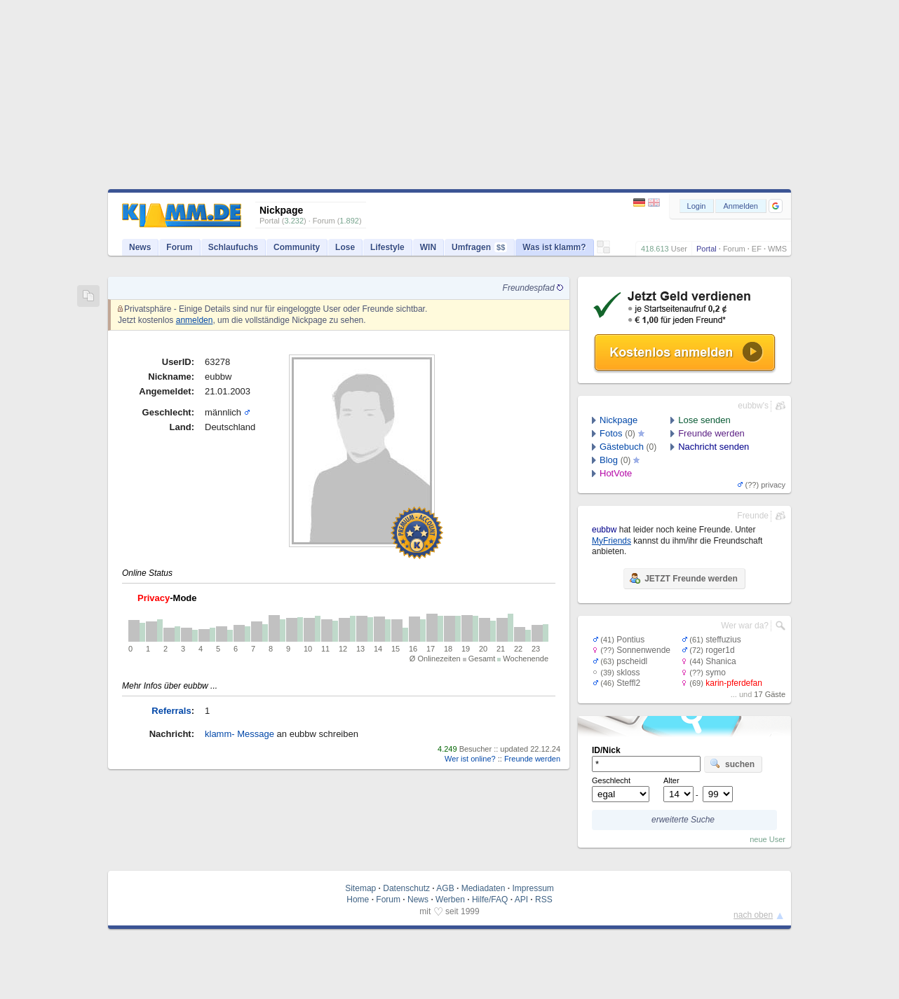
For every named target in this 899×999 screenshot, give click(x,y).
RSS (544, 899)
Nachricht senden (713, 446)
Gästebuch (622, 446)
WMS (777, 248)
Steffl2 (628, 683)
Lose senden (704, 420)
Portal (706, 248)
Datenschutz (406, 888)
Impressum (532, 888)
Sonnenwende (643, 650)
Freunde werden (532, 759)
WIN (428, 247)
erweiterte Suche (683, 820)
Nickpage (618, 420)
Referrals (171, 710)
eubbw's (753, 406)
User (679, 248)
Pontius (630, 640)
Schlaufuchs (233, 247)
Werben (450, 899)
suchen (732, 763)
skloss (628, 672)
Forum (734, 248)
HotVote (616, 473)
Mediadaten (483, 888)
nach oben (753, 915)
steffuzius (723, 640)
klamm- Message (239, 734)
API (521, 899)
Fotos (611, 433)
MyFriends (611, 541)
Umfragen (479, 247)
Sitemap (360, 888)
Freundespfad (533, 288)
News (140, 247)
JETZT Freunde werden (683, 578)
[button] (776, 206)
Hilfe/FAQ (490, 899)
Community (296, 247)
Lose (345, 247)
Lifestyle (387, 247)
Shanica (720, 661)
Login (696, 206)
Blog (609, 460)
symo (715, 672)
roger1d (719, 650)
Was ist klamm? (554, 247)
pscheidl (631, 661)
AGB (445, 888)
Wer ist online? (470, 759)
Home (357, 899)
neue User (767, 839)
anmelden (194, 320)
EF (757, 248)
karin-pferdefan (733, 683)
